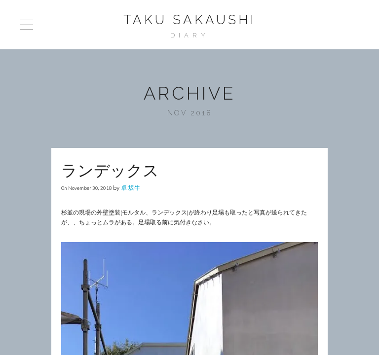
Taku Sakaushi (189, 19)
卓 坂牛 (130, 187)
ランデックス (110, 170)
